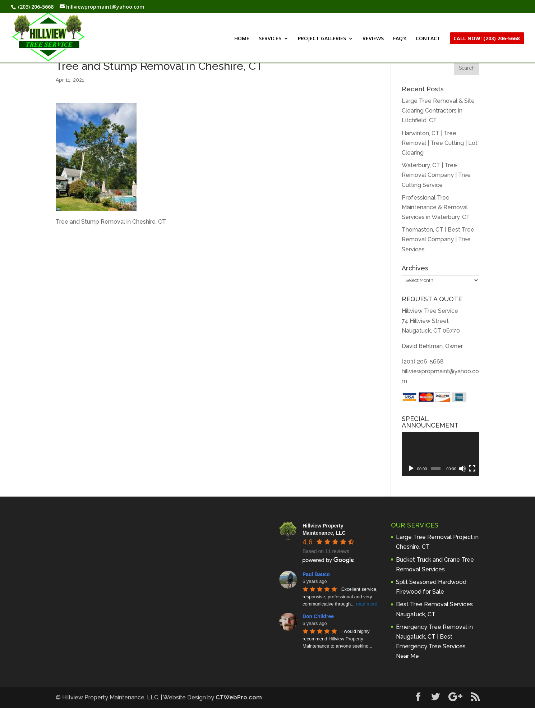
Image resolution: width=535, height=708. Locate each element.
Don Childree (318, 616)
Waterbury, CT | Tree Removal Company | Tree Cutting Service (436, 175)
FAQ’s (399, 39)
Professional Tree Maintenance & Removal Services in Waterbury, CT (436, 207)
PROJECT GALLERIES (322, 39)
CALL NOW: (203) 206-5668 (486, 39)
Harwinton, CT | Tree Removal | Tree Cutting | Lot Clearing (440, 143)
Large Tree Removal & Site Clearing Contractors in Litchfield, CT (438, 110)
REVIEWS (373, 39)
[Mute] (462, 468)
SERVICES (270, 39)
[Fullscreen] (472, 468)
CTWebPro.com (239, 697)
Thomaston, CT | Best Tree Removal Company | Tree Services (438, 239)
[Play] (411, 468)
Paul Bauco (316, 574)
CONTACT (428, 39)
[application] (440, 454)
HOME (241, 39)
